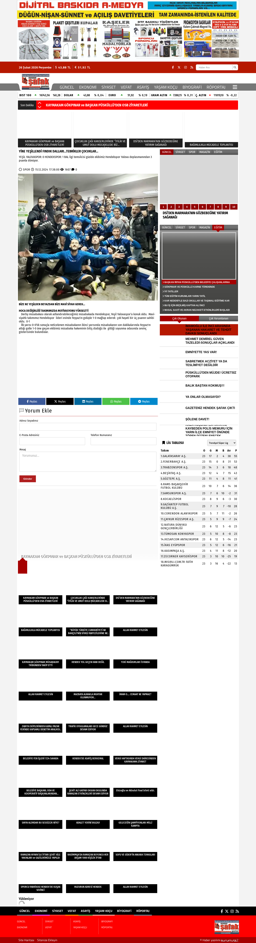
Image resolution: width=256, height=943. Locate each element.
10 (233, 206)
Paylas (32, 401)
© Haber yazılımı (219, 940)
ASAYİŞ (143, 87)
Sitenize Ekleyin (47, 940)
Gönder (27, 478)
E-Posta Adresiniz (29, 435)
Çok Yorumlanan (218, 318)
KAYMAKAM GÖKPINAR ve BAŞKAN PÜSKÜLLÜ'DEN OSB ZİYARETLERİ (97, 105)
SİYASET (109, 87)
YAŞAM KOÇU (165, 87)
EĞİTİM (218, 152)
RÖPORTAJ (216, 87)
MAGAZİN (204, 152)
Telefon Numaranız (101, 435)
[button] (39, 103)
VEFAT (126, 87)
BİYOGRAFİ (192, 87)
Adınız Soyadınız (28, 420)
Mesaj (22, 449)
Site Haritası (26, 940)
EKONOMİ (87, 87)
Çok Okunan (179, 318)
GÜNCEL (67, 87)
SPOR (26, 169)
